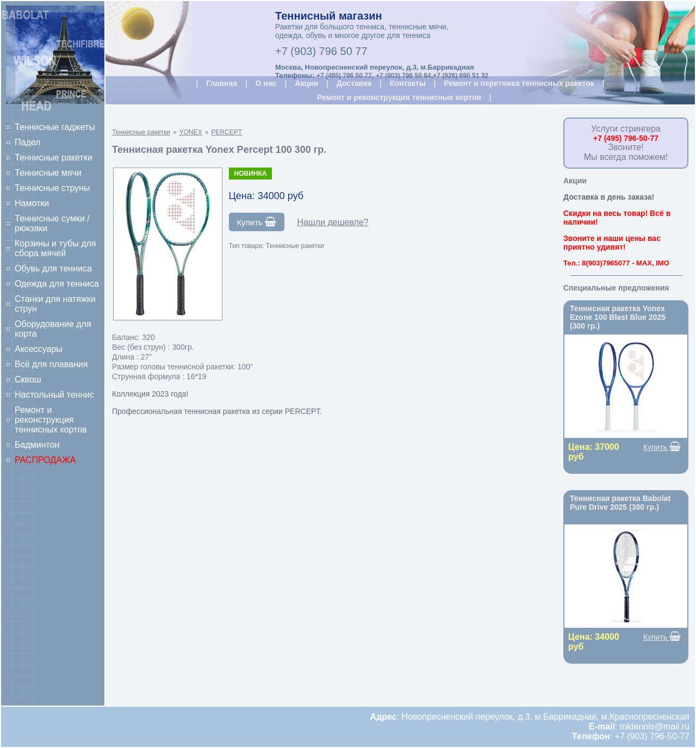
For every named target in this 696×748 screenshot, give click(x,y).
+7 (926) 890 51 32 (460, 75)
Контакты (408, 83)
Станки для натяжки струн (55, 303)
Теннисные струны (52, 188)
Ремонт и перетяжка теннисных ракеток (519, 83)
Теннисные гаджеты (55, 127)
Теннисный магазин (328, 16)
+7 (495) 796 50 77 (344, 75)
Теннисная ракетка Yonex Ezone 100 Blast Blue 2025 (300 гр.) (618, 317)
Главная (221, 83)
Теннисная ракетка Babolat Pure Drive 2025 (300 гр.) (620, 502)
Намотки (32, 203)
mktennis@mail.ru (654, 726)
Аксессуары (39, 349)
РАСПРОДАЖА (45, 460)
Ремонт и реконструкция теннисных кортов (51, 419)
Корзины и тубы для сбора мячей (55, 248)
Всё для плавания (51, 364)
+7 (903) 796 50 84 (403, 75)
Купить (257, 222)
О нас (266, 83)
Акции (306, 83)
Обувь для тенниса (53, 268)
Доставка (354, 83)
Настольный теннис (54, 394)
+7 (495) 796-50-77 (625, 138)
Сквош (28, 379)
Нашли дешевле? (332, 222)
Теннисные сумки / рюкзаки (52, 223)
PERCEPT (226, 132)
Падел (27, 142)
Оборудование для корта (53, 328)
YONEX (190, 132)
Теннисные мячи (48, 172)
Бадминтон (37, 444)
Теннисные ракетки (53, 157)
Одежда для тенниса (57, 283)
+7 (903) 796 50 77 (321, 51)
